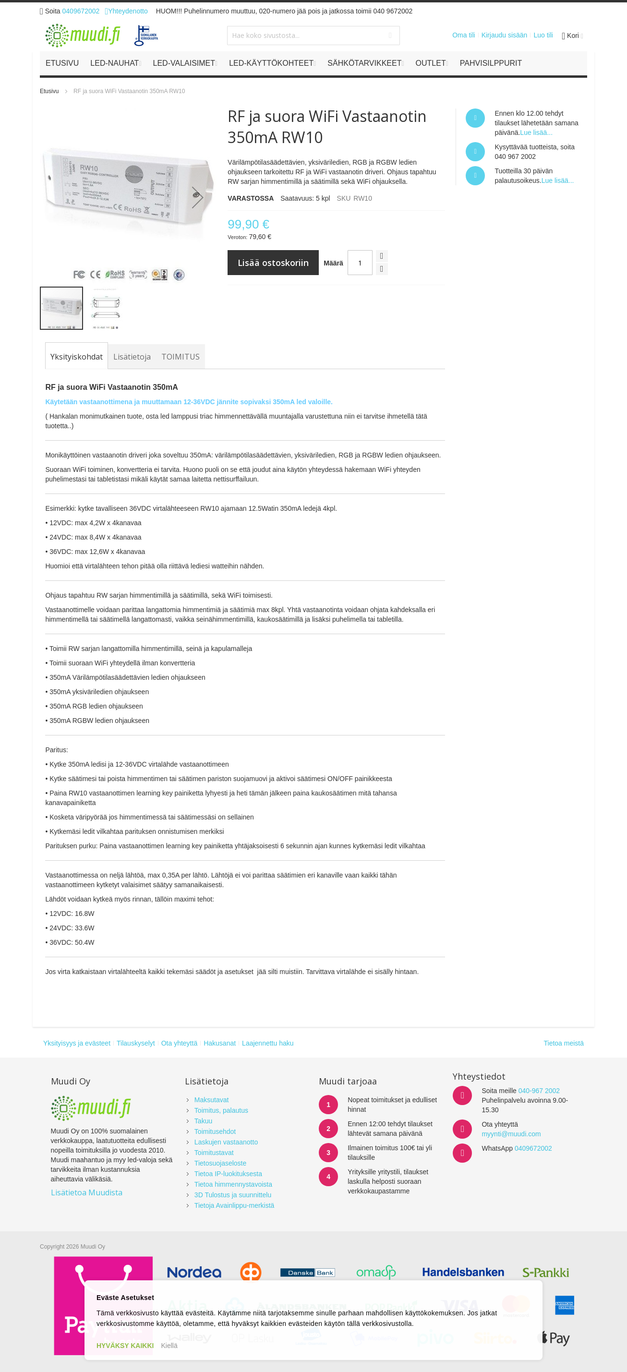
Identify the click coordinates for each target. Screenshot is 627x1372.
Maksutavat (211, 1100)
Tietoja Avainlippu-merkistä (234, 1205)
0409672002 (81, 11)
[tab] (76, 356)
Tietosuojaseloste (220, 1163)
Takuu (203, 1121)
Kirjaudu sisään (505, 35)
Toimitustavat (214, 1152)
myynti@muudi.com (511, 1134)
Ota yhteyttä (179, 1043)
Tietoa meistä (563, 1043)
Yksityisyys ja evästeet (76, 1043)
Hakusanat (220, 1043)
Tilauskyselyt (136, 1043)
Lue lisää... (536, 132)
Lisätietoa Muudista (86, 1192)
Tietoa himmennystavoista (233, 1184)
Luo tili (543, 35)
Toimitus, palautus (221, 1110)
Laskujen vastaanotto (226, 1142)
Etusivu (49, 91)
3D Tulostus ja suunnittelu (232, 1195)
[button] (198, 197)
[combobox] (313, 35)
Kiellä (169, 1345)
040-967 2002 (539, 1091)
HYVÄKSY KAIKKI (125, 1345)
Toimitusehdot (215, 1131)
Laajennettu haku (267, 1043)
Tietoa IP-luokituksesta (228, 1174)
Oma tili (463, 35)
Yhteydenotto (126, 11)
